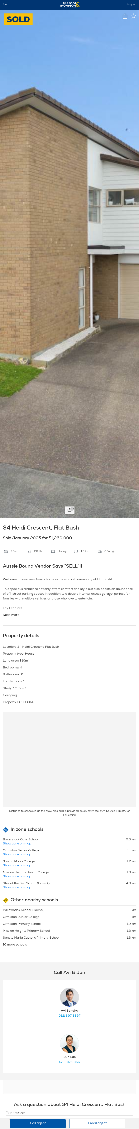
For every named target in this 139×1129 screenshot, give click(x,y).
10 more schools (15, 944)
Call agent (38, 1123)
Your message (15, 1113)
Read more (11, 615)
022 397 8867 (69, 1016)
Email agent (97, 1123)
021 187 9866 (69, 1062)
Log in (131, 4)
